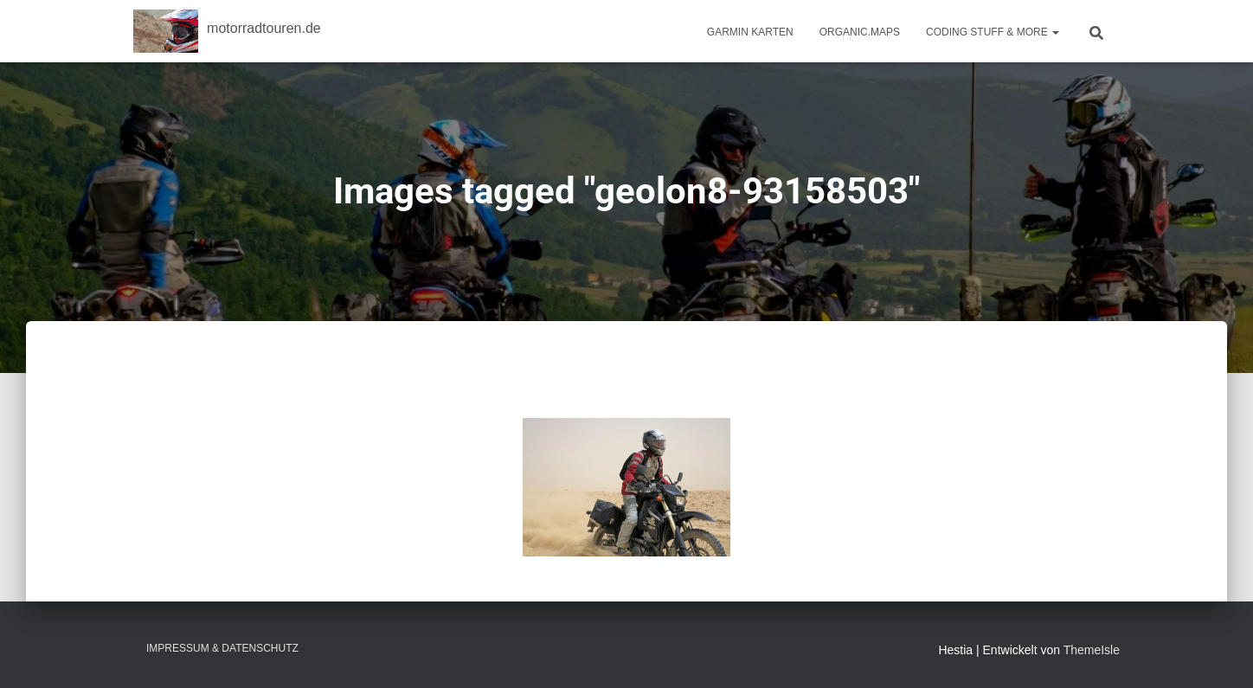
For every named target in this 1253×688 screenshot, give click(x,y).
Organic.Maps (859, 32)
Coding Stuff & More (992, 32)
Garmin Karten (750, 32)
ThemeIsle (1091, 650)
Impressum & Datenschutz (222, 648)
